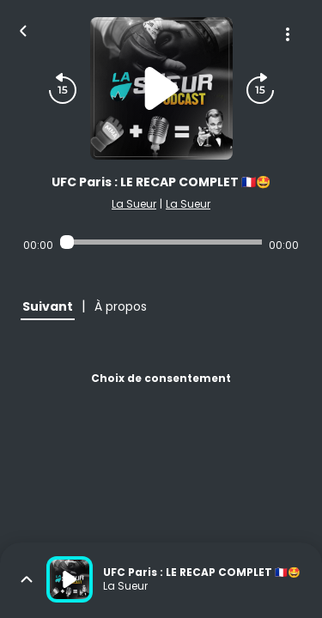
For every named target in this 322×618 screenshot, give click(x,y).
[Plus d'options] (287, 34)
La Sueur (134, 204)
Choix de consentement (161, 378)
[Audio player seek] (161, 242)
